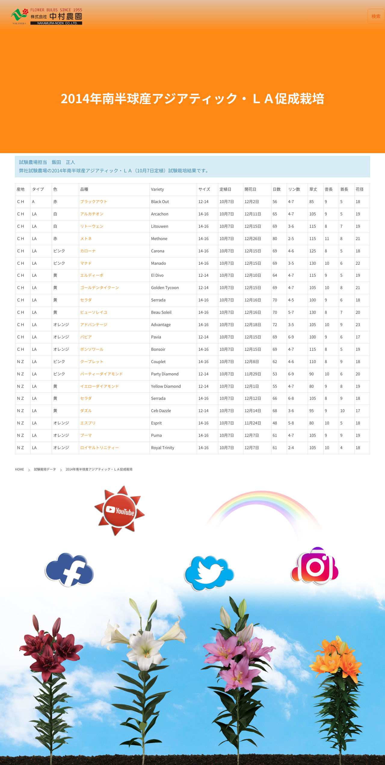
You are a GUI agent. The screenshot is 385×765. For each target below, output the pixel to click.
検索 (376, 16)
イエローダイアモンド (99, 386)
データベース (219, 15)
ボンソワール (91, 349)
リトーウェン (91, 226)
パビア (86, 337)
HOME (160, 15)
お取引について (289, 15)
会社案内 (253, 15)
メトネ (86, 239)
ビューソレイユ (93, 312)
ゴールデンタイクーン (99, 288)
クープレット (91, 362)
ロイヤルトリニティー (99, 448)
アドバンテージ (93, 325)
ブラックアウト (93, 202)
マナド (86, 263)
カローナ (88, 251)
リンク (322, 15)
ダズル (86, 411)
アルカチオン (91, 214)
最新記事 (186, 15)
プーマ (86, 435)
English (349, 15)
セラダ (86, 300)
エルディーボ (91, 275)
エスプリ (88, 423)
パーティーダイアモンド (101, 374)
